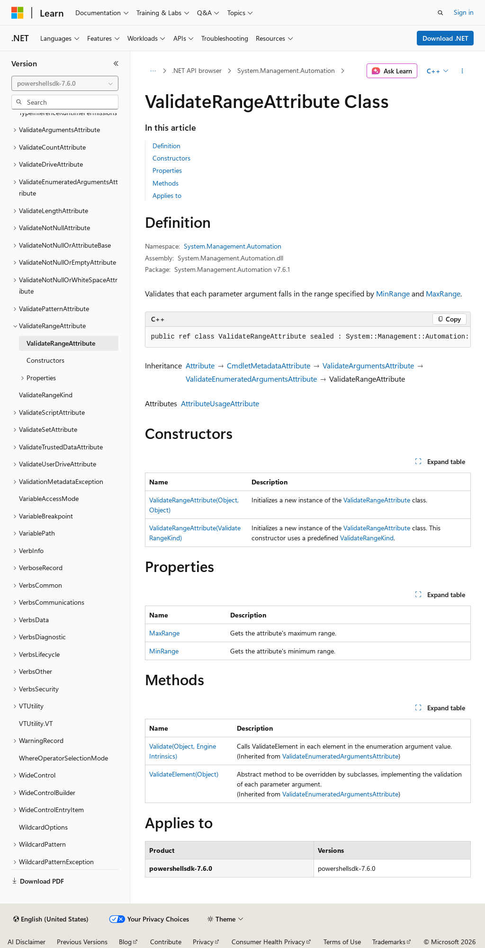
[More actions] (462, 71)
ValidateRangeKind (367, 537)
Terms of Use (342, 941)
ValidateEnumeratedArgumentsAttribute (251, 379)
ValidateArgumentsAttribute (368, 365)
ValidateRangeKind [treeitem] (45, 394)
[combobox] (64, 83)
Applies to (167, 195)
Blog (125, 941)
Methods (166, 183)
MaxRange (443, 293)
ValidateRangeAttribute (376, 499)
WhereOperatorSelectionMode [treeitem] (63, 757)
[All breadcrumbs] (153, 71)
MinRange (393, 293)
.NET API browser (197, 70)
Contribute (165, 941)
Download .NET (445, 38)
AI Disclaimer (26, 941)
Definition (166, 145)
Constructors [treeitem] (45, 360)
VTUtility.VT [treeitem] (36, 723)
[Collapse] (116, 63)
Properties (167, 170)
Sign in (464, 12)
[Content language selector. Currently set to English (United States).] (51, 919)
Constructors (171, 157)
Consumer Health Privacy (268, 941)
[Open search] (440, 12)
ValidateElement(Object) (183, 773)
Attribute (200, 365)
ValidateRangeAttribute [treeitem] (61, 343)
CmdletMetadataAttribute (268, 365)
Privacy (203, 941)
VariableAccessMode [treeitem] (49, 498)
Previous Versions (82, 941)
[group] (308, 337)
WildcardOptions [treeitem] (43, 827)
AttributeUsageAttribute (220, 403)
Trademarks (388, 941)
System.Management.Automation (286, 70)
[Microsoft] (17, 13)
